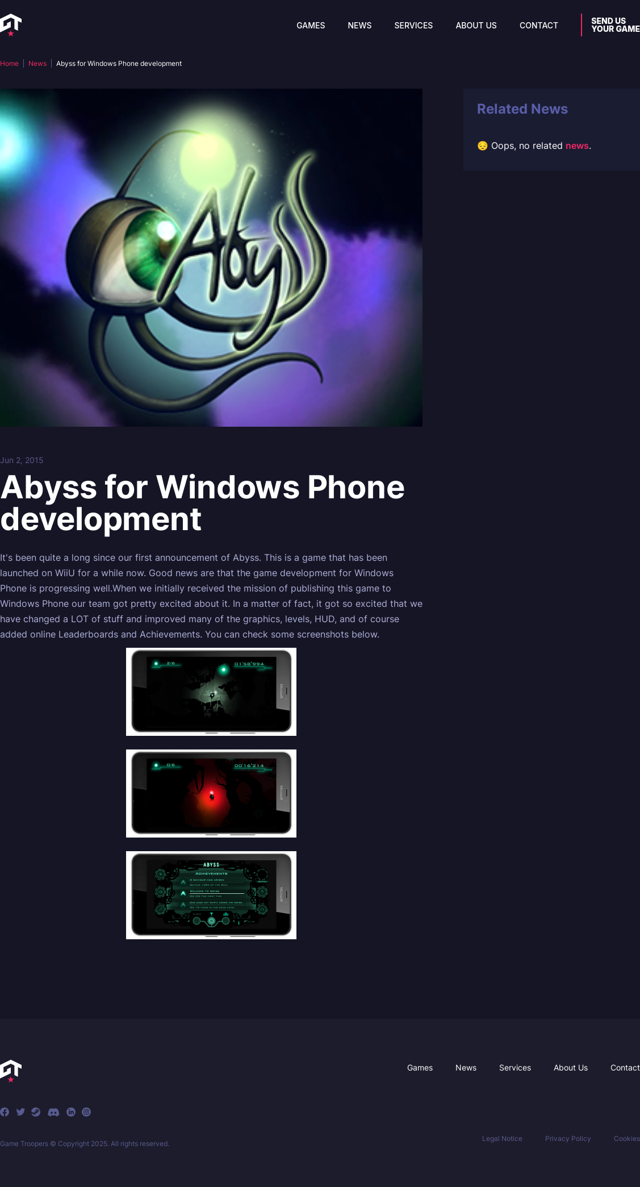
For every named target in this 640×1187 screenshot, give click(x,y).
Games (310, 25)
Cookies (627, 1138)
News (359, 25)
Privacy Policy (568, 1138)
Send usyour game (615, 25)
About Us (476, 25)
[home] (11, 25)
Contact (539, 25)
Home (9, 63)
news (577, 145)
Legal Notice (502, 1138)
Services (414, 25)
